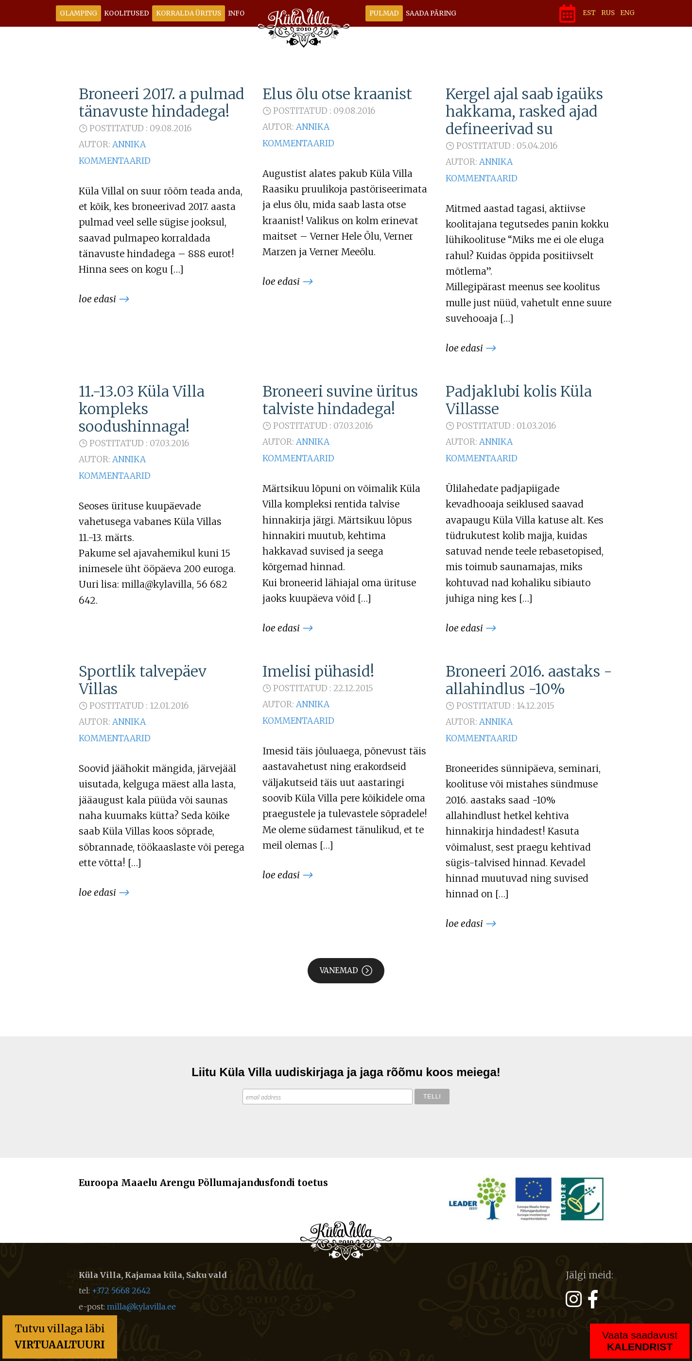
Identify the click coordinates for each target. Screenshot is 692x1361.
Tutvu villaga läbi (60, 1336)
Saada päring (431, 13)
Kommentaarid (115, 161)
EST (589, 13)
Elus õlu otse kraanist (337, 94)
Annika (129, 144)
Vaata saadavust (639, 1340)
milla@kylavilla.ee (141, 1306)
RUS (608, 13)
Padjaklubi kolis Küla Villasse (519, 400)
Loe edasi (97, 299)
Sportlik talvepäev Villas (143, 680)
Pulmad (384, 13)
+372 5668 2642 (121, 1290)
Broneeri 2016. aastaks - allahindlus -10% (529, 680)
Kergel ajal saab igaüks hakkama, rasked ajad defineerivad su (524, 111)
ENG (627, 13)
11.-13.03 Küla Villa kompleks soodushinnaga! (142, 409)
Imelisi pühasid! (318, 671)
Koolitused (126, 13)
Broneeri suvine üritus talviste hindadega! (340, 400)
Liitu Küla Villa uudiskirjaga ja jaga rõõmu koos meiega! (346, 1072)
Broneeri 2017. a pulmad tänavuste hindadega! (161, 103)
